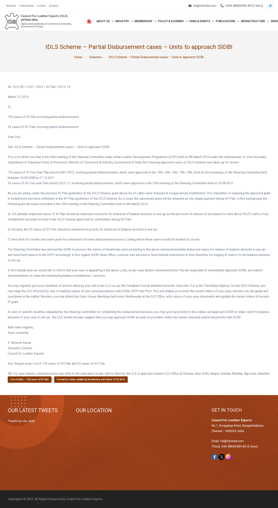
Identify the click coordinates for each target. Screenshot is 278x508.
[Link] (12, 21)
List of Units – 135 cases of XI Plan (29, 379)
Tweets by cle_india (21, 421)
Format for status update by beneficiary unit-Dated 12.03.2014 (91, 379)
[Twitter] (270, 6)
